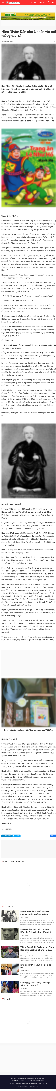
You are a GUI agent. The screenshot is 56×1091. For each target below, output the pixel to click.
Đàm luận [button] (8, 838)
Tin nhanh (33, 2)
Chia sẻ (53, 838)
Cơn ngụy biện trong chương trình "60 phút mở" (35, 986)
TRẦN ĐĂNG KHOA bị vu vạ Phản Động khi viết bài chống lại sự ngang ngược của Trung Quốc (37, 951)
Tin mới (6, 1001)
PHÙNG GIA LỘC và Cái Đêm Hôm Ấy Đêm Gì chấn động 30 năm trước (35, 933)
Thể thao (42, 2)
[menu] (3, 2)
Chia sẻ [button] (17, 838)
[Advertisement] (28, 665)
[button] (48, 2)
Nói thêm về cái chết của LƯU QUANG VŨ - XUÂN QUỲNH (35, 915)
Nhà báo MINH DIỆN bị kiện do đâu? (35, 968)
